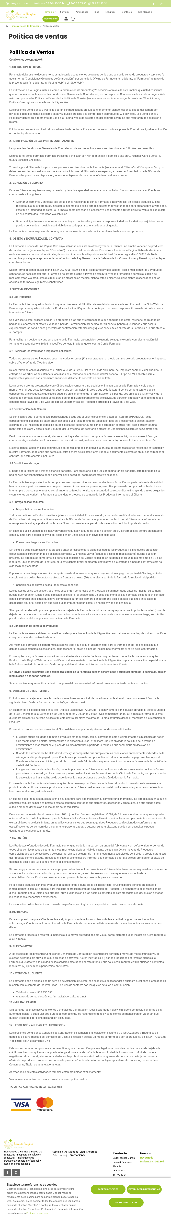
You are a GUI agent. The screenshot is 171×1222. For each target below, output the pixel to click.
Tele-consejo (145, 11)
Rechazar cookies (126, 1202)
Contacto (127, 11)
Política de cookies (37, 1213)
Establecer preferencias (144, 1189)
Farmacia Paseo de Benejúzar (24, 26)
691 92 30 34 (99, 3)
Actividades (82, 11)
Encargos (111, 11)
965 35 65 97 (78, 3)
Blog (97, 11)
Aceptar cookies (108, 1189)
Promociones (51, 18)
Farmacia (49, 11)
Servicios (65, 11)
